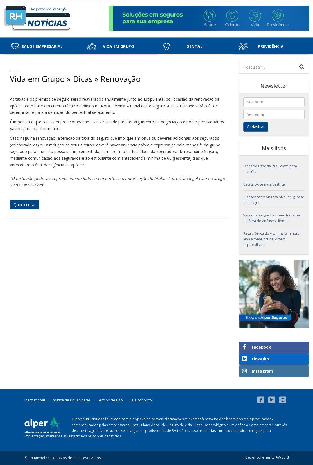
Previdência (270, 46)
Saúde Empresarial (42, 46)
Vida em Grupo (118, 46)
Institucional (34, 400)
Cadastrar (256, 126)
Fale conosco (141, 400)
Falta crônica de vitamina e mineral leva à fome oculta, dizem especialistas (271, 239)
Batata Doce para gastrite (264, 184)
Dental (194, 46)
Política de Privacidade (71, 400)
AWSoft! (282, 457)
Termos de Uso (110, 400)
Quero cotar (24, 204)
